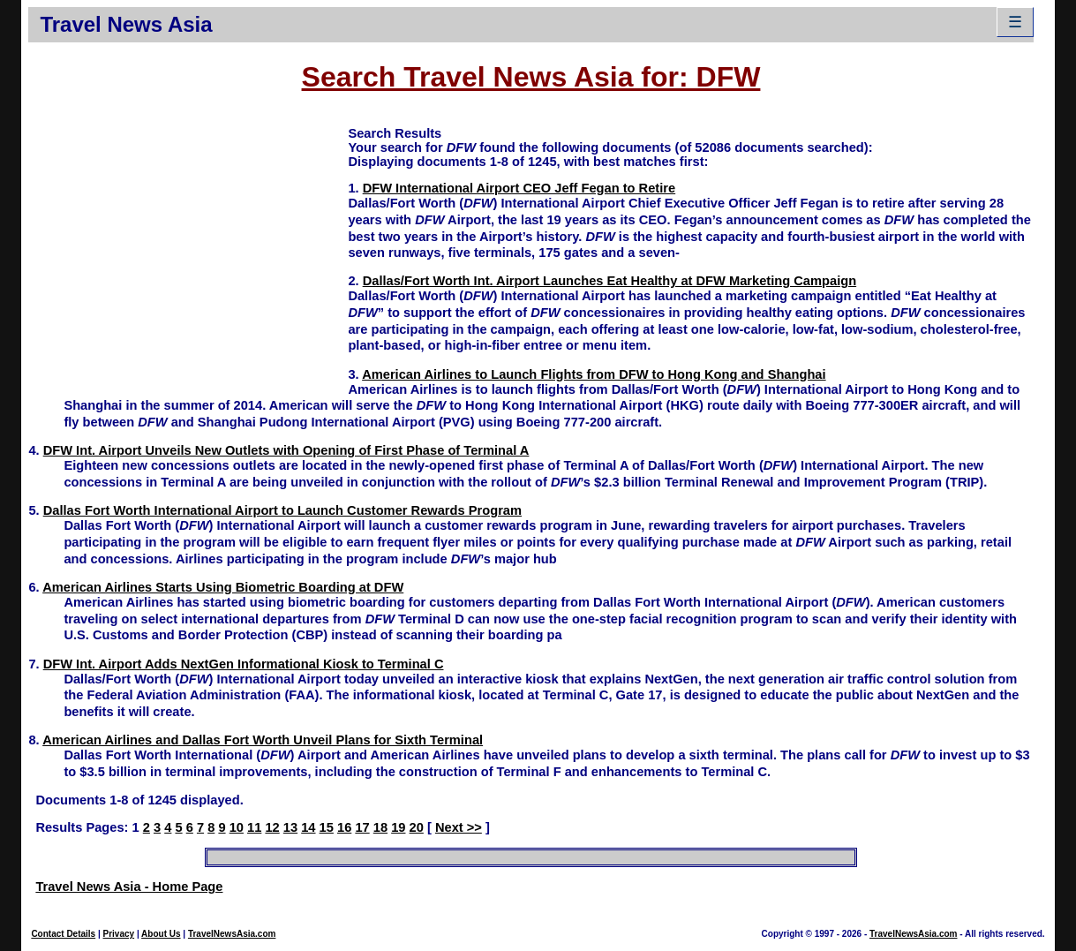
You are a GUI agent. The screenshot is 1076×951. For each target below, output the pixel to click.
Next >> (458, 827)
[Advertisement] (188, 248)
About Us (160, 934)
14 (308, 827)
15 (327, 827)
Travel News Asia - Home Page (128, 886)
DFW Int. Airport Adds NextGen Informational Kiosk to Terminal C (243, 664)
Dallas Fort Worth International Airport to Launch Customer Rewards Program (282, 510)
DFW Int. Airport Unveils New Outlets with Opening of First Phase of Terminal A (286, 450)
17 (362, 827)
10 (236, 827)
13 (290, 827)
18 (380, 827)
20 (417, 827)
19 (398, 827)
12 (272, 827)
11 (254, 827)
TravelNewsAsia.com (232, 934)
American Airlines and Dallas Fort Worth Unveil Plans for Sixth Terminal (262, 740)
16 (344, 827)
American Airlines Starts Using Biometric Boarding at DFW (222, 587)
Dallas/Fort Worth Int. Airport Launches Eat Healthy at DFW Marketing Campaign (609, 281)
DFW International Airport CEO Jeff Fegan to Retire (519, 188)
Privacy (119, 934)
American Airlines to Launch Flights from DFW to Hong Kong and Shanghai (593, 374)
